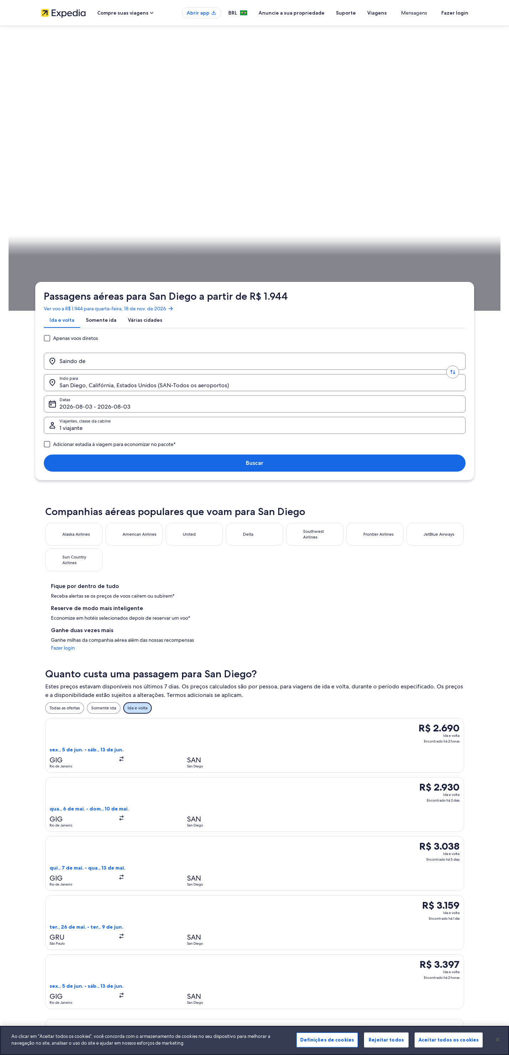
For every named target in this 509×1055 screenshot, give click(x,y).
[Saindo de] (99, 139)
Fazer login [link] (368, 317)
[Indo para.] (205, 139)
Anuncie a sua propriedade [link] (67, 912)
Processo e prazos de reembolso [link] (403, 912)
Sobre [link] (47, 890)
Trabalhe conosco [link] (57, 901)
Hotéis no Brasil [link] (166, 901)
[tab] (68, 115)
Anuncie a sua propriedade (317, 13)
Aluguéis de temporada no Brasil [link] (182, 912)
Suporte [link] (380, 890)
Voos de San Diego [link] (277, 770)
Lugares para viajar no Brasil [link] (177, 890)
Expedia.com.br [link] (60, 222)
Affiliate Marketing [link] (59, 958)
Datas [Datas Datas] (282, 142)
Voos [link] (87, 222)
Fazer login (454, 13)
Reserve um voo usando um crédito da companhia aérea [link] (421, 927)
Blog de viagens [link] (166, 969)
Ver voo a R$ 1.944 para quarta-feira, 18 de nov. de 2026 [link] (115, 98)
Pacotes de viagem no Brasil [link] (178, 924)
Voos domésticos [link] (167, 935)
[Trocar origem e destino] (152, 139)
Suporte (372, 13)
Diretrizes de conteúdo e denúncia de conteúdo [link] (308, 935)
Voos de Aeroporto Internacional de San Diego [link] (103, 770)
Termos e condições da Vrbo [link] (289, 924)
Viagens (403, 13)
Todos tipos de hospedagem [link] (179, 958)
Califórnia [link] (143, 222)
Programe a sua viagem (441, 222)
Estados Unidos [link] (112, 222)
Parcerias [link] (49, 924)
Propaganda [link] (52, 947)
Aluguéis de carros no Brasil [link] (177, 947)
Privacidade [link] (273, 901)
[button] (255, 526)
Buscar (445, 139)
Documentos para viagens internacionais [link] (411, 941)
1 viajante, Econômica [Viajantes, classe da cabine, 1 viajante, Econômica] (368, 142)
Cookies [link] (269, 890)
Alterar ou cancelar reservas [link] (398, 901)
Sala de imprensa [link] (57, 935)
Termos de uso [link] (276, 912)
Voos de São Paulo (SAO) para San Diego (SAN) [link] (103, 784)
